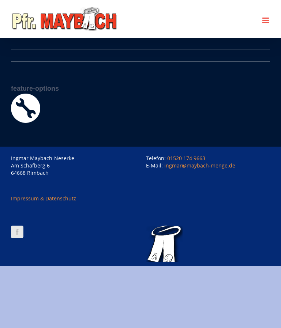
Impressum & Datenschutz (43, 198)
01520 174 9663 (186, 158)
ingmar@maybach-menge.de (199, 165)
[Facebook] (17, 232)
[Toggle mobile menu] (266, 20)
